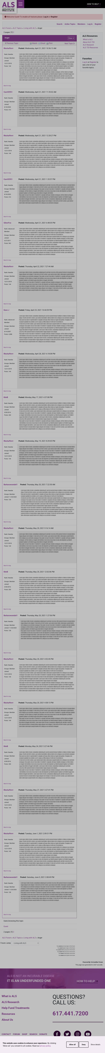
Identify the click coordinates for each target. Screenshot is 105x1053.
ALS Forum (6, 28)
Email (43, 43)
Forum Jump (6, 943)
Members (81, 24)
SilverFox (7, 223)
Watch (34, 43)
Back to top (7, 85)
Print (50, 43)
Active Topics (70, 24)
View (70, 38)
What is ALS (9, 996)
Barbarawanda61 (11, 484)
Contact (6, 1034)
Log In (45, 17)
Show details (95, 1045)
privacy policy (45, 1046)
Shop (24, 1034)
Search (59, 24)
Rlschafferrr (8, 48)
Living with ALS (30, 28)
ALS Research (10, 1002)
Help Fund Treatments (15, 1008)
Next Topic (70, 43)
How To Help (94, 4)
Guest (6, 926)
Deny (84, 1045)
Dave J (6, 310)
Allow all (72, 1045)
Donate (43, 1034)
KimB (6, 397)
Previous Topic (11, 43)
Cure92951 (8, 92)
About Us (7, 1019)
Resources (8, 1013)
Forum (16, 1034)
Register (54, 17)
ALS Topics (17, 28)
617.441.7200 (70, 1013)
